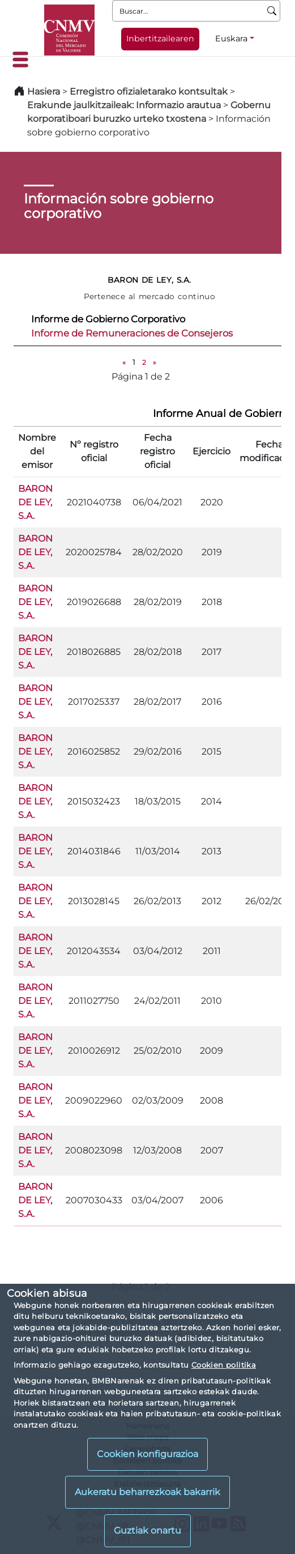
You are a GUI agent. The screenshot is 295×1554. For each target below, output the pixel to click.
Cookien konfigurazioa (147, 1454)
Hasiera (43, 91)
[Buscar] (272, 11)
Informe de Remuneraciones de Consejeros (132, 333)
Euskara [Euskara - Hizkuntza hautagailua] (231, 38)
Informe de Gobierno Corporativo (108, 319)
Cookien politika (223, 1364)
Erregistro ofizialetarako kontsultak (149, 91)
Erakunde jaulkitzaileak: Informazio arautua (124, 105)
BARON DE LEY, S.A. (35, 502)
